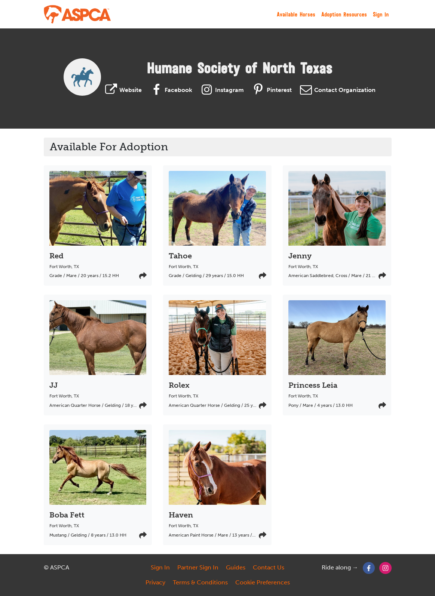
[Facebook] (369, 567)
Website (122, 90)
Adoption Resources (344, 14)
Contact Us (268, 567)
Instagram (221, 90)
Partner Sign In (197, 567)
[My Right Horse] (78, 14)
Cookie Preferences (262, 582)
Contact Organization (337, 90)
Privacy (155, 582)
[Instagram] (385, 567)
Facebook (170, 90)
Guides (235, 567)
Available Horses (296, 14)
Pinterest (271, 90)
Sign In (381, 14)
